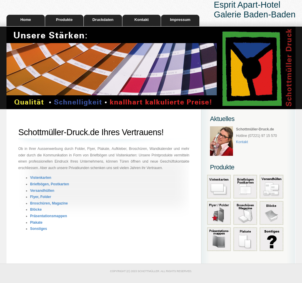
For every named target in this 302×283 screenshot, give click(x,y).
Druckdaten (103, 19)
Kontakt (141, 19)
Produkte (64, 19)
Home (25, 19)
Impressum (180, 19)
